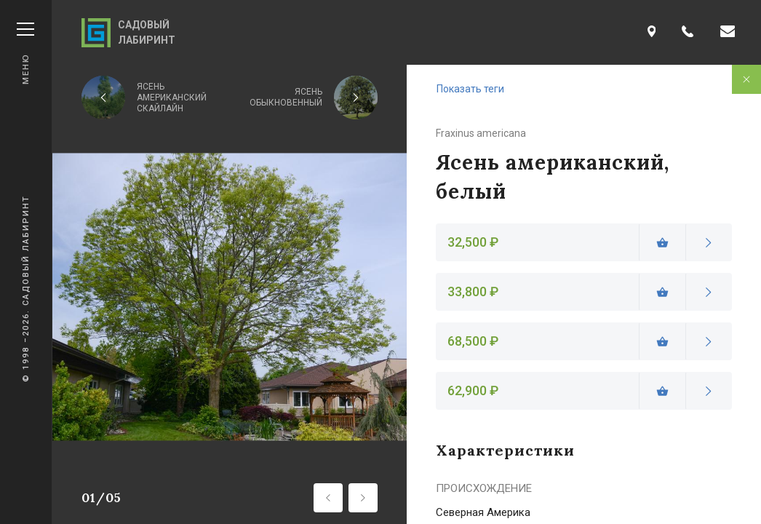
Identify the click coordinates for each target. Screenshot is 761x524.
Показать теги (470, 89)
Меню (25, 53)
